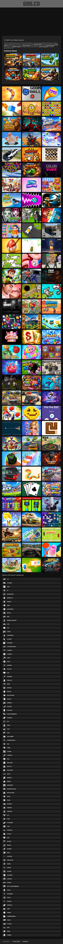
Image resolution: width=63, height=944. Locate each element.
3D (7, 590)
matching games (50, 45)
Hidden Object (11, 740)
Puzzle (9, 834)
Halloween (10, 736)
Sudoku (9, 901)
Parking (9, 807)
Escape (9, 699)
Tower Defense (11, 916)
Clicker (9, 639)
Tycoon (9, 923)
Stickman (10, 893)
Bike (8, 616)
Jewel (8, 747)
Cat (8, 628)
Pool (8, 826)
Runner (9, 849)
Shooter (9, 856)
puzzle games (26, 45)
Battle (9, 613)
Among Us (10, 598)
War (8, 927)
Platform (10, 822)
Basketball (10, 609)
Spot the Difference (13, 886)
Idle (8, 744)
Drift (8, 684)
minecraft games (43, 46)
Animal (9, 601)
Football (9, 717)
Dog (8, 672)
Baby (8, 605)
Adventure (10, 594)
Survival (9, 905)
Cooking (9, 654)
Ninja (8, 796)
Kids (8, 759)
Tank (8, 908)
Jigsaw (9, 751)
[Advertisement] (31, 22)
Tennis (9, 912)
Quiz (8, 837)
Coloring (9, 642)
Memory (9, 777)
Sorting (9, 878)
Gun (8, 732)
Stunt (9, 897)
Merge (9, 781)
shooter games (38, 44)
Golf (8, 729)
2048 (8, 586)
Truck (8, 920)
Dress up (9, 680)
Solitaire (9, 875)
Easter (9, 691)
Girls (8, 725)
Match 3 (9, 766)
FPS (8, 721)
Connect (9, 650)
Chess (8, 631)
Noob (8, 800)
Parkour (9, 811)
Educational (10, 695)
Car (8, 624)
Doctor (9, 669)
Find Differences (12, 714)
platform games (17, 46)
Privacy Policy (16, 941)
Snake (8, 864)
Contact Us (25, 941)
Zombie (9, 935)
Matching (10, 770)
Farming (9, 702)
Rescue (9, 845)
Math (8, 774)
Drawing (9, 676)
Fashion (9, 706)
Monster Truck (11, 789)
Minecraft (10, 785)
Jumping (9, 755)
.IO (7, 579)
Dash (8, 661)
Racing (9, 841)
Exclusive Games (10, 51)
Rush (8, 852)
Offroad (9, 804)
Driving (9, 687)
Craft (8, 657)
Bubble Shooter (11, 620)
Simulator (10, 860)
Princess (9, 830)
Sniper (9, 867)
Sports (9, 882)
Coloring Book (11, 646)
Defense (9, 665)
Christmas (10, 635)
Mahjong (10, 762)
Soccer (9, 871)
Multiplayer (10, 792)
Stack (8, 890)
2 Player (9, 583)
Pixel (8, 819)
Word (8, 931)
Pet (8, 815)
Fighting (9, 710)
